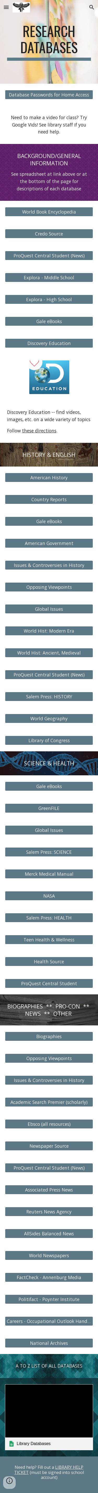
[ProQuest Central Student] (49, 983)
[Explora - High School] (49, 299)
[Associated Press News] (49, 1189)
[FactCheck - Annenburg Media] (49, 1277)
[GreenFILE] (49, 808)
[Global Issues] (49, 609)
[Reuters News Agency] (49, 1211)
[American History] (49, 477)
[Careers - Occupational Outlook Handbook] (49, 1321)
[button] (6, 7)
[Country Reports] (49, 499)
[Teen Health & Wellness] (49, 939)
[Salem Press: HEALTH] (49, 917)
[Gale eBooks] (49, 321)
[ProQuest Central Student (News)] (49, 255)
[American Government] (49, 543)
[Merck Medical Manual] (49, 874)
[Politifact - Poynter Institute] (49, 1299)
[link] (49, 1417)
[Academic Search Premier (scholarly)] (49, 1102)
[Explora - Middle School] (49, 277)
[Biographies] (49, 1036)
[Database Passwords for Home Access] (49, 94)
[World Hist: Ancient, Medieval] (49, 652)
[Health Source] (49, 961)
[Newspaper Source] (49, 1146)
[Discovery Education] (49, 343)
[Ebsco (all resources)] (49, 1124)
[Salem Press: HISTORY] (49, 696)
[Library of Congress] (49, 740)
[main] (49, 42)
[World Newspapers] (49, 1255)
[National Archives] (49, 1343)
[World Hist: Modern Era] (49, 631)
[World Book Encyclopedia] (49, 211)
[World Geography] (49, 718)
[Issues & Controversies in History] (49, 565)
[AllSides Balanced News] (49, 1233)
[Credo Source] (49, 233)
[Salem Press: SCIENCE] (49, 852)
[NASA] (49, 895)
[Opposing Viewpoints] (49, 587)
